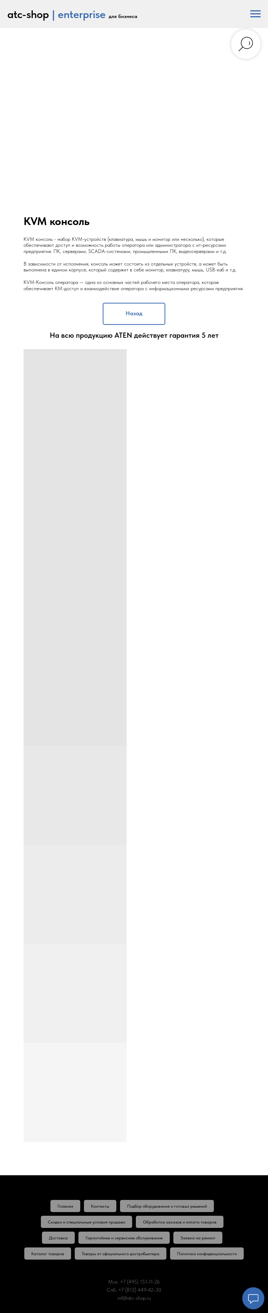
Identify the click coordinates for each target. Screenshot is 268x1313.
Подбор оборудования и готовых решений (167, 1206)
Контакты (100, 1206)
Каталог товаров (47, 1253)
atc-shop (28, 14)
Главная (65, 1206)
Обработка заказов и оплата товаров (179, 1222)
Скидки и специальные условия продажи (86, 1222)
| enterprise (79, 14)
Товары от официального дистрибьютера (120, 1253)
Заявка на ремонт (197, 1237)
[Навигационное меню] (255, 14)
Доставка (58, 1237)
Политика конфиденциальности (207, 1253)
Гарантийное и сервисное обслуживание (124, 1237)
